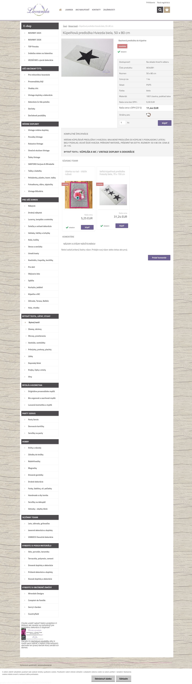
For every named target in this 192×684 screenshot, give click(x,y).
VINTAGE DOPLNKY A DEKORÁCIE (117, 152)
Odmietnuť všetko (103, 678)
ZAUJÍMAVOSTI (109, 9)
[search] (160, 10)
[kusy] (122, 122)
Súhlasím (123, 678)
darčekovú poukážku (40, 641)
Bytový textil (73, 26)
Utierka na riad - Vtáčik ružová (76, 172)
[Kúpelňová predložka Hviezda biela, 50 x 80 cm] (87, 39)
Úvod (65, 26)
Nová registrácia (163, 2)
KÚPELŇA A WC (88, 152)
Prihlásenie (150, 2)
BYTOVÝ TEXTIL (71, 151)
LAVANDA (69, 9)
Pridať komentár (159, 257)
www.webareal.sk (45, 665)
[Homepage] (60, 10)
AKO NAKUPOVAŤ (82, 9)
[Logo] (38, 10)
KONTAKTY (96, 9)
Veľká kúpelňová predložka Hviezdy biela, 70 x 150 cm (112, 172)
